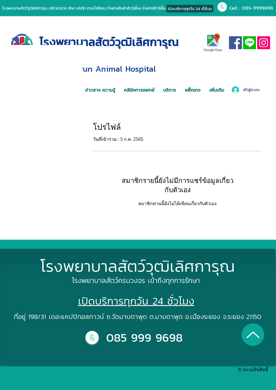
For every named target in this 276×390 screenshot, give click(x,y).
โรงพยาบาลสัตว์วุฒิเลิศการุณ (109, 42)
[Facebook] (235, 42)
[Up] (253, 334)
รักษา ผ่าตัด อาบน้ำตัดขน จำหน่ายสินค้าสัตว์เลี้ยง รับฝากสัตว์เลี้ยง (116, 8)
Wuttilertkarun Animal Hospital (97, 69)
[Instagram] (263, 42)
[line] (249, 42)
